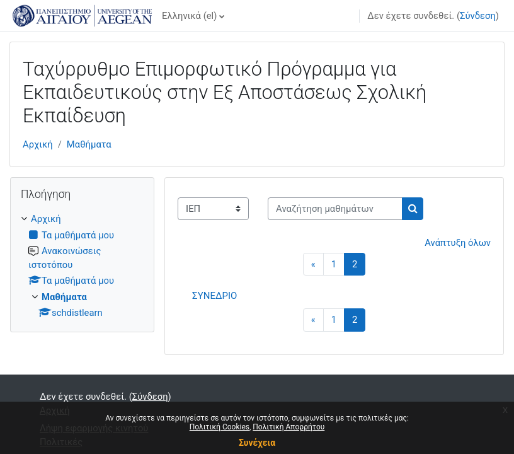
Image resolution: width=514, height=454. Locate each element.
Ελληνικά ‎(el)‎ (189, 15)
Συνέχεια (257, 443)
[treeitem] (82, 266)
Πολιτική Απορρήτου (288, 426)
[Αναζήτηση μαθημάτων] (335, 208)
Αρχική (38, 144)
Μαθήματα (89, 144)
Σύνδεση (478, 15)
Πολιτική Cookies (219, 426)
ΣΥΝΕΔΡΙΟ (214, 295)
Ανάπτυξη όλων (458, 242)
